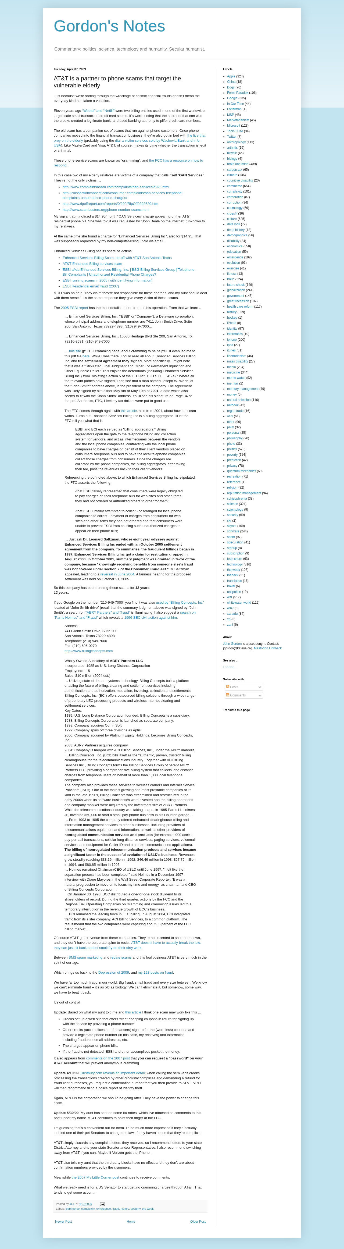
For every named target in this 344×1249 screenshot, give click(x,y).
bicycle (232, 153)
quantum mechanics (241, 471)
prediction (234, 460)
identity (232, 328)
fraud (115, 1208)
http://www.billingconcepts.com (88, 651)
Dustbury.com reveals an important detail (113, 1073)
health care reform (240, 306)
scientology (235, 509)
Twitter (231, 136)
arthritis (232, 148)
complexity (88, 1208)
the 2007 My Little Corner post (95, 1177)
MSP (230, 115)
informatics (235, 334)
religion (232, 487)
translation (234, 581)
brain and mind (237, 164)
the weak (147, 1208)
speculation (235, 542)
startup (232, 548)
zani (230, 625)
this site (75, 351)
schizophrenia (237, 498)
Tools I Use (235, 131)
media (231, 367)
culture (232, 219)
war (229, 597)
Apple (231, 76)
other (230, 422)
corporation (235, 197)
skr (229, 520)
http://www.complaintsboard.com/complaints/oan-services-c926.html (116, 187)
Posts (232, 687)
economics (234, 246)
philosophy (234, 438)
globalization (236, 290)
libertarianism (236, 356)
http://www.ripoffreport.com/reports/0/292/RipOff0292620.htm (110, 204)
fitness (231, 274)
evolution (233, 263)
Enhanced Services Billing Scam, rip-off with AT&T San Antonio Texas (117, 258)
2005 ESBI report (74, 308)
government (235, 296)
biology (232, 159)
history (125, 1208)
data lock (233, 224)
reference (234, 482)
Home (131, 1221)
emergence (103, 1208)
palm (230, 427)
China (231, 82)
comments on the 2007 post (108, 1058)
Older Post (198, 1221)
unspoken (234, 592)
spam (231, 537)
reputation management (244, 493)
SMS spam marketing (85, 957)
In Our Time (235, 104)
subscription (235, 553)
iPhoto (231, 323)
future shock (236, 285)
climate (232, 175)
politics (232, 449)
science (232, 504)
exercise (233, 268)
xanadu (232, 613)
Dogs (231, 87)
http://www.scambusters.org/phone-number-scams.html (106, 210)
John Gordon (232, 644)
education (234, 252)
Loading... (230, 667)
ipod (230, 345)
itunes (231, 350)
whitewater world (239, 602)
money (232, 394)
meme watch (236, 378)
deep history (236, 230)
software (233, 531)
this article (129, 411)
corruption (234, 202)
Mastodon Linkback (268, 648)
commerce (73, 1208)
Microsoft (233, 125)
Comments (236, 695)
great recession (238, 301)
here (86, 356)
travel (231, 586)
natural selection (238, 400)
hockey (232, 317)
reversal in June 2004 (117, 574)
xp (229, 619)
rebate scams (120, 957)
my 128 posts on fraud (155, 972)
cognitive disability (240, 180)
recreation (234, 476)
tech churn (234, 559)
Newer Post (63, 1221)
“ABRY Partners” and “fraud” (107, 612)
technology (235, 564)
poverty (232, 455)
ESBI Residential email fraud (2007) (91, 286)
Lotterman (234, 109)
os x (230, 416)
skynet (231, 526)
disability (233, 241)
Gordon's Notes (109, 26)
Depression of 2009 (113, 972)
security (135, 1208)
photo (231, 444)
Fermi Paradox (237, 93)
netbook (233, 405)
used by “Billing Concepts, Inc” (180, 602)
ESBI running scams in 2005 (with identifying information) (107, 280)
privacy (232, 466)
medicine (233, 372)
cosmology (234, 208)
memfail (232, 383)
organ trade (235, 411)
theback (232, 575)
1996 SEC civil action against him (150, 617)
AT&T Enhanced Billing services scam (92, 264)
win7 (230, 608)
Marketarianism (238, 120)
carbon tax (234, 170)
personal (233, 433)
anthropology (236, 142)
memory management (243, 389)
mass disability (237, 361)
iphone (232, 339)
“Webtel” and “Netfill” (98, 111)
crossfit (232, 213)
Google (232, 98)
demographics (237, 235)
